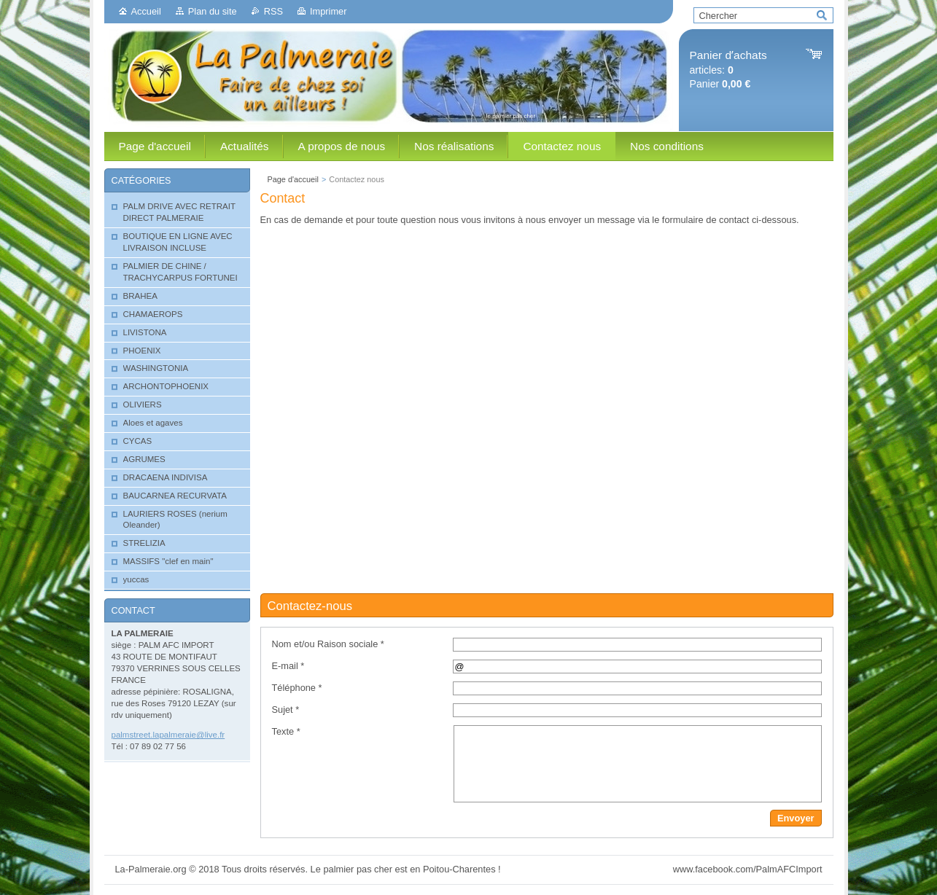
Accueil (146, 11)
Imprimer (328, 11)
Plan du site (212, 11)
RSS (273, 11)
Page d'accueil (293, 179)
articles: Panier (728, 70)
